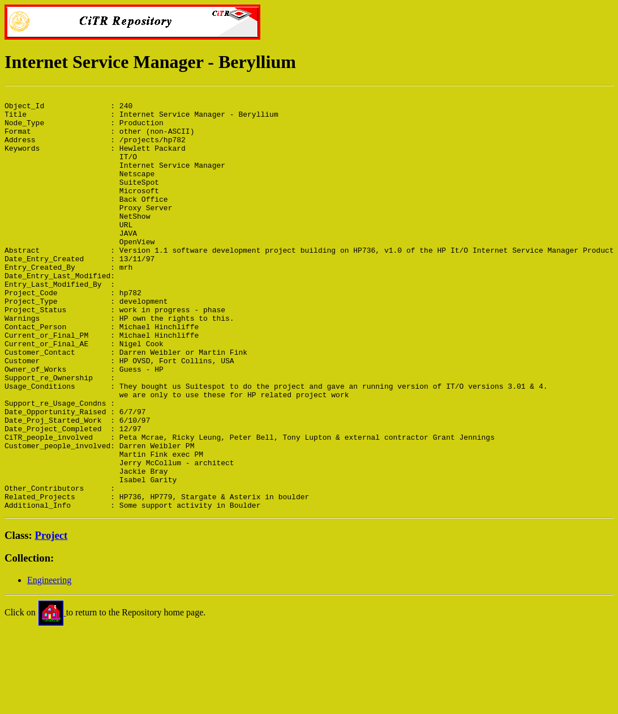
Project (51, 618)
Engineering (49, 663)
